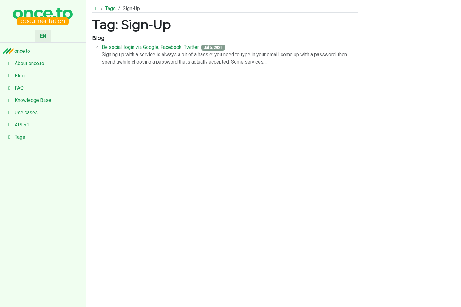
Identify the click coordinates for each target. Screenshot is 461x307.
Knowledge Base (28, 100)
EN (43, 36)
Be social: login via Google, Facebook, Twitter (150, 47)
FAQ (14, 88)
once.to (18, 51)
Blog (15, 76)
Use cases (21, 112)
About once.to (24, 63)
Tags (15, 137)
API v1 (17, 125)
